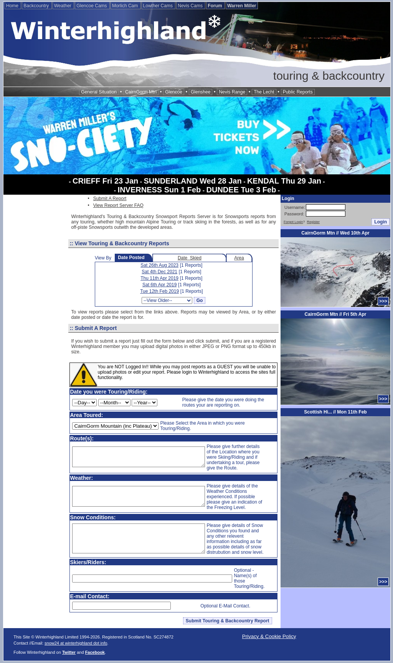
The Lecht (264, 92)
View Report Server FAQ (118, 205)
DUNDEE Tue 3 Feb (241, 189)
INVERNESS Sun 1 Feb (159, 189)
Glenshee (200, 92)
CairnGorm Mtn (141, 92)
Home (13, 5)
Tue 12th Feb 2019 (159, 291)
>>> (383, 301)
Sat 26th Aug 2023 (159, 265)
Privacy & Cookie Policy (269, 636)
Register (313, 222)
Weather (63, 5)
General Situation (99, 92)
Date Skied (189, 258)
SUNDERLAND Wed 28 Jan (192, 181)
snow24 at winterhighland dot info (76, 643)
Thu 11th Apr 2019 (159, 278)
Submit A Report (110, 198)
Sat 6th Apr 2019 (159, 284)
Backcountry (36, 5)
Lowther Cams (158, 5)
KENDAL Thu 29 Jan (284, 181)
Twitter (69, 652)
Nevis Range (232, 92)
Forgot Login (293, 222)
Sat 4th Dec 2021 (159, 271)
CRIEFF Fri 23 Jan (105, 181)
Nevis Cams (191, 5)
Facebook (95, 652)
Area (239, 258)
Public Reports (298, 92)
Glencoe (173, 92)
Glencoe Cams (92, 5)
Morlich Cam (125, 5)
